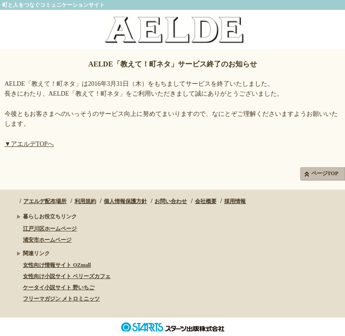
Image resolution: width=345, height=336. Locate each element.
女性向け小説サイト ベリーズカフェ (67, 276)
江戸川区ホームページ (50, 228)
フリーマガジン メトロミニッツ (61, 299)
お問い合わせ (171, 201)
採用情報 (235, 201)
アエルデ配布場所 (44, 201)
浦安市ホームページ (47, 240)
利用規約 (85, 201)
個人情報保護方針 (125, 201)
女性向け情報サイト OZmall (57, 265)
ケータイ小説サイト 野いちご (58, 287)
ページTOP (324, 173)
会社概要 (206, 201)
